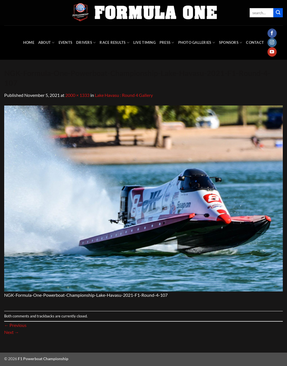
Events (66, 42)
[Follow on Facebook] (272, 33)
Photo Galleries (196, 42)
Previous (15, 325)
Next (11, 332)
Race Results (114, 42)
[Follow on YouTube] (272, 52)
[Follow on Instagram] (272, 42)
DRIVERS (86, 42)
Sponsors (230, 42)
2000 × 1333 (77, 95)
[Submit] (278, 13)
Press (167, 42)
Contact (255, 42)
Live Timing (144, 42)
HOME (28, 42)
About (46, 42)
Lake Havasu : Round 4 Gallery (124, 95)
